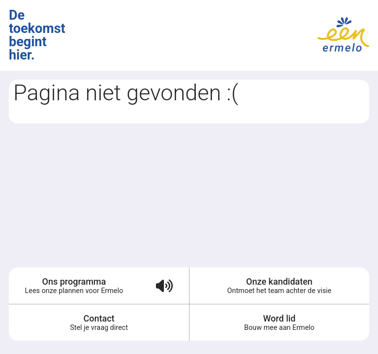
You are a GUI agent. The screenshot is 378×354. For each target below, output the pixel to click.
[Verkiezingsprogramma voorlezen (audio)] (164, 285)
